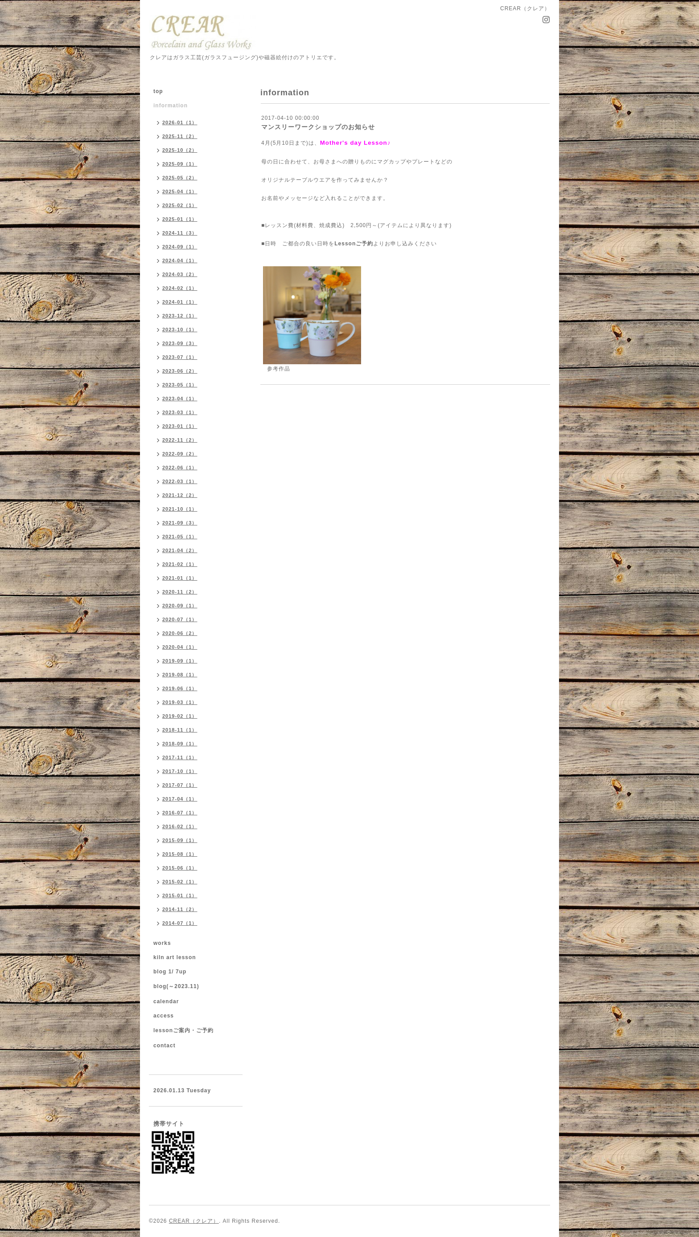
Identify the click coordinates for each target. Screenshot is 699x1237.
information (170, 105)
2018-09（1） (179, 743)
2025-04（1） (179, 191)
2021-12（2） (179, 495)
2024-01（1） (179, 302)
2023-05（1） (179, 384)
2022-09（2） (179, 453)
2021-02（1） (179, 564)
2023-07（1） (179, 357)
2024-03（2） (179, 274)
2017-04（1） (179, 799)
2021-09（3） (179, 522)
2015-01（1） (179, 895)
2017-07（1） (179, 785)
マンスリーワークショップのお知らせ (318, 126)
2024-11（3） (179, 233)
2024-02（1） (179, 288)
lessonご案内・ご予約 (183, 1030)
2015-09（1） (179, 840)
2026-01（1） (179, 122)
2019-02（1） (179, 716)
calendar (166, 1001)
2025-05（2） (179, 177)
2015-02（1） (179, 881)
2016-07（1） (179, 812)
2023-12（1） (179, 315)
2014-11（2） (179, 909)
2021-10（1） (179, 509)
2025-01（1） (179, 219)
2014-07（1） (179, 923)
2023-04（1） (179, 398)
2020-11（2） (179, 591)
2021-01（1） (179, 578)
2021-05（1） (179, 536)
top (158, 91)
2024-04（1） (179, 260)
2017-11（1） (179, 757)
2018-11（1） (179, 729)
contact (164, 1045)
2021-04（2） (179, 550)
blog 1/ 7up (169, 971)
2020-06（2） (179, 633)
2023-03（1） (179, 412)
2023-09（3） (179, 343)
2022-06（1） (179, 467)
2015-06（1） (179, 868)
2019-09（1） (179, 660)
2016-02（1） (179, 826)
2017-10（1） (179, 771)
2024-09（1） (179, 246)
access (163, 1016)
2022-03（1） (179, 481)
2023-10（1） (179, 329)
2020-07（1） (179, 619)
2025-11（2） (179, 136)
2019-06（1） (179, 688)
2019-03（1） (179, 702)
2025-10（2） (179, 150)
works (162, 943)
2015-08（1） (179, 854)
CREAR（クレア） (194, 1221)
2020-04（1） (179, 647)
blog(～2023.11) (176, 986)
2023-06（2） (179, 371)
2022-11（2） (179, 440)
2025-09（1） (179, 164)
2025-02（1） (179, 205)
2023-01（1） (179, 426)
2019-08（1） (179, 674)
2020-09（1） (179, 605)
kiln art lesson (174, 957)
